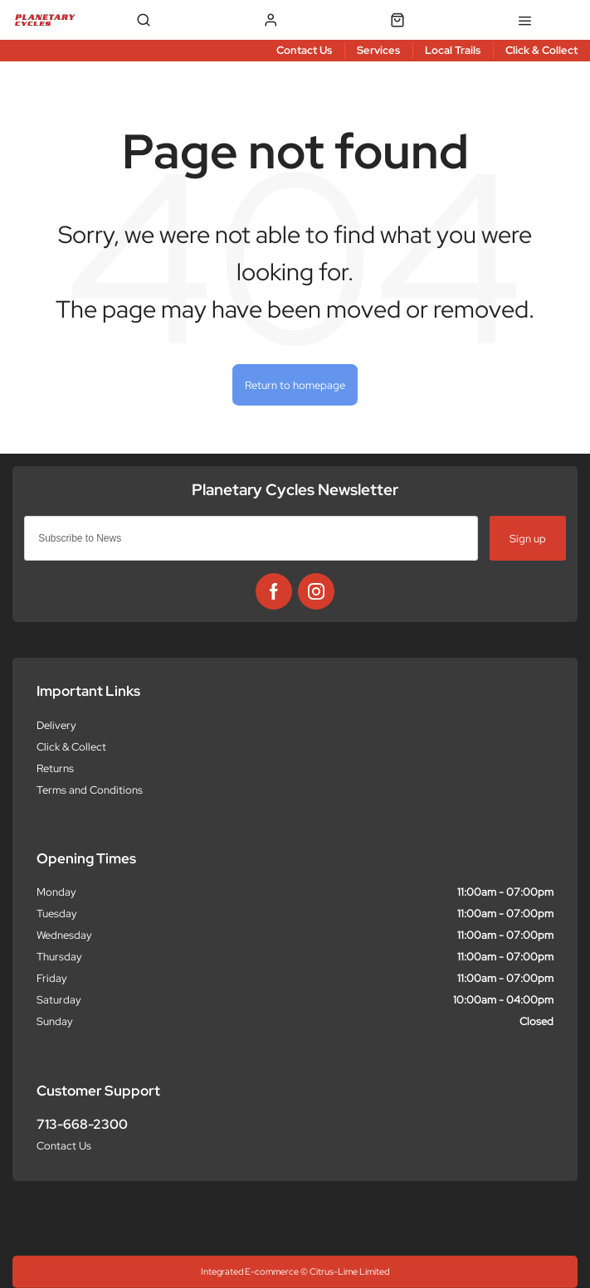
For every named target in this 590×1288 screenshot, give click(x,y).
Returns (55, 768)
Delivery (56, 725)
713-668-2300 (82, 1124)
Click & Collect (71, 747)
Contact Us (64, 1146)
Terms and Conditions (90, 790)
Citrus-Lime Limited (349, 1271)
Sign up (528, 538)
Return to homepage (295, 384)
